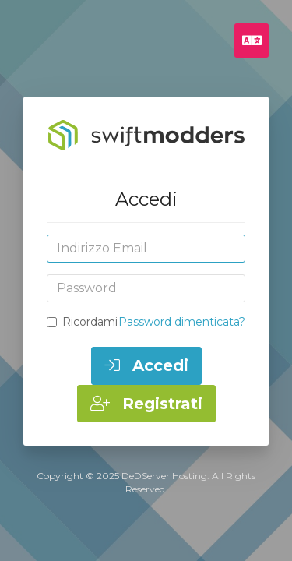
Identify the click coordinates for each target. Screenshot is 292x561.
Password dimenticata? (181, 322)
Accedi (146, 365)
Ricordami (82, 322)
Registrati (146, 403)
